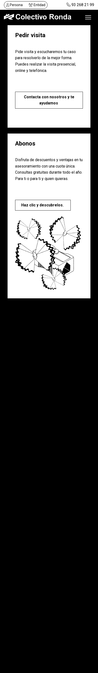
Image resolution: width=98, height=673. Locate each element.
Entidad (37, 5)
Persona (14, 5)
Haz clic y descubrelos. (43, 205)
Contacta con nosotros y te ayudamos (49, 100)
